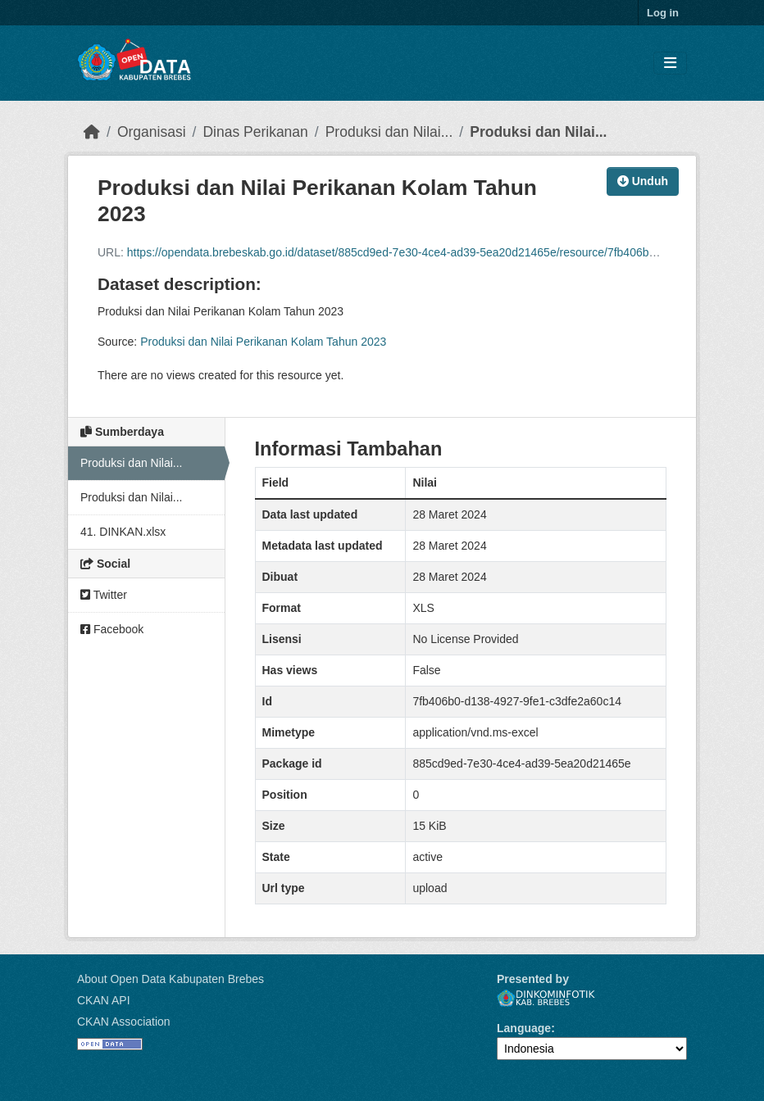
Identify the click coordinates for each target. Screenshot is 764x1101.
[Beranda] (92, 132)
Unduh (642, 181)
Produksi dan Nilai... (389, 132)
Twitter (103, 594)
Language (524, 1028)
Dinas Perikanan (254, 132)
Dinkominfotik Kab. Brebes (546, 998)
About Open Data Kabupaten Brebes (170, 978)
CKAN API (103, 1000)
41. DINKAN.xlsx (123, 531)
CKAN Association (124, 1021)
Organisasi (151, 132)
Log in (663, 13)
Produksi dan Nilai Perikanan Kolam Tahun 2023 (263, 341)
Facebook (111, 629)
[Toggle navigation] (670, 63)
